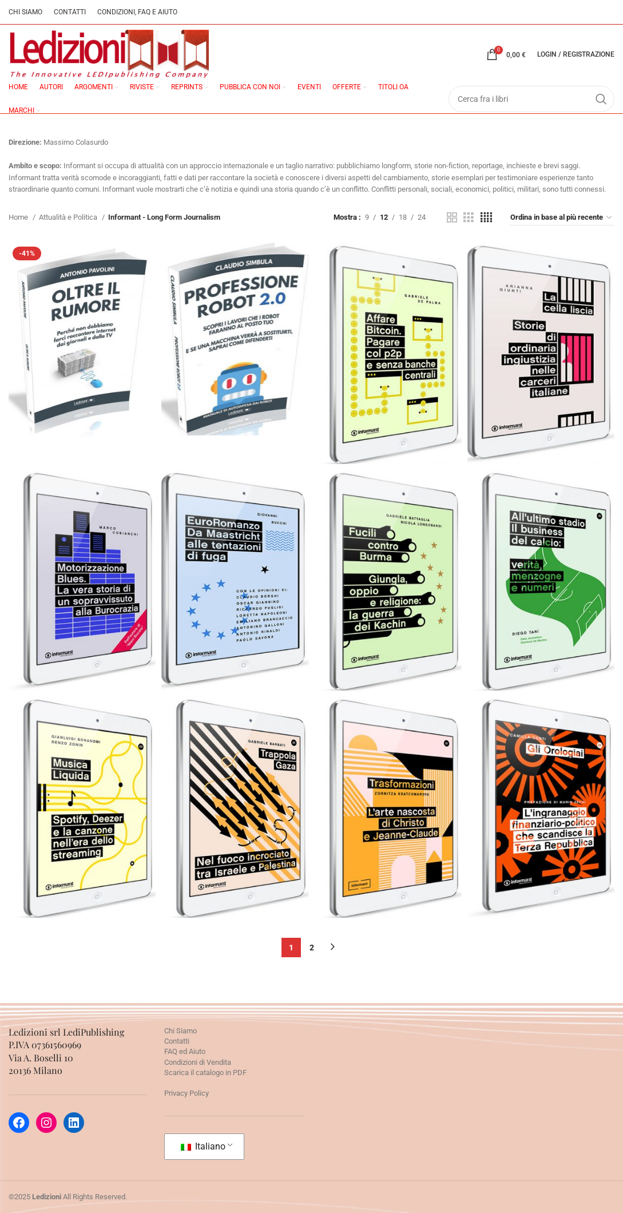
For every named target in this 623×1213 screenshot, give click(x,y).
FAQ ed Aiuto (184, 1051)
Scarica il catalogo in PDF (205, 1072)
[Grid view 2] (452, 217)
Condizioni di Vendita (197, 1062)
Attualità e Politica (69, 217)
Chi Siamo (180, 1030)
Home (19, 217)
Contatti (176, 1041)
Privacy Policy (186, 1093)
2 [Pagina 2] (311, 947)
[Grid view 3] (468, 217)
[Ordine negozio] (561, 217)
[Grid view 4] (486, 217)
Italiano (203, 1146)
